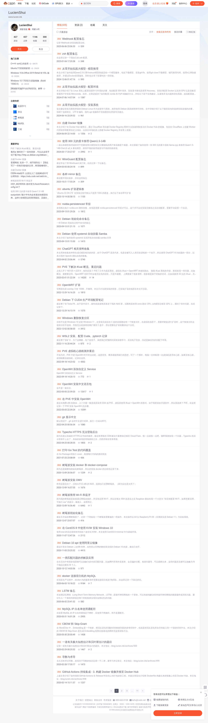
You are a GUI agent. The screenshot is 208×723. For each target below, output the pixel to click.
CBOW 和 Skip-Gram (72, 623)
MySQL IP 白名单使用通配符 (76, 609)
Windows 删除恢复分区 (73, 318)
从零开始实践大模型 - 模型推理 (78, 68)
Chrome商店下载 (120, 707)
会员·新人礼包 (160, 3)
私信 (41, 49)
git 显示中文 (66, 417)
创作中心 (183, 3)
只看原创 (62, 32)
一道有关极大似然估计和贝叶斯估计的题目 (84, 642)
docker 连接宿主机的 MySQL (76, 575)
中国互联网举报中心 (105, 707)
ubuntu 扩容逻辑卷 (70, 189)
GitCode (44, 3)
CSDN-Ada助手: (18, 173)
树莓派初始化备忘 (70, 513)
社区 (34, 3)
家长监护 (78, 707)
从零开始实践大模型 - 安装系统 (78, 104)
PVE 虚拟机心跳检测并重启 (75, 351)
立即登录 (178, 713)
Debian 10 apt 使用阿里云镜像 (77, 542)
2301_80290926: (18, 184)
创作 (197, 3)
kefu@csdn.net (139, 700)
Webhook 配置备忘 (70, 38)
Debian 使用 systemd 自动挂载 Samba (82, 233)
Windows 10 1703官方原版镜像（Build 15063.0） (28, 82)
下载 (27, 3)
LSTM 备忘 (66, 590)
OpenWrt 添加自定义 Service (76, 369)
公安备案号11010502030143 (84, 704)
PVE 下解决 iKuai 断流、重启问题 (79, 266)
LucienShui (17, 12)
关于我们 (79, 700)
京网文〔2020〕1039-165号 (124, 704)
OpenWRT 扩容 (68, 285)
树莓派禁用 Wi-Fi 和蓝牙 (74, 494)
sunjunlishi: (16, 195)
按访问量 (178, 32)
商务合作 (98, 700)
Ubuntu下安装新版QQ (25, 68)
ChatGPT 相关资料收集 (73, 248)
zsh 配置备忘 (67, 53)
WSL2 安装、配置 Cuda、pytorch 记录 (82, 336)
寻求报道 (107, 700)
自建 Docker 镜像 (69, 123)
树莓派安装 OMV (69, 480)
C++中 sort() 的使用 (24, 63)
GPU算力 (57, 3)
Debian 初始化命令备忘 (73, 218)
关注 (19, 49)
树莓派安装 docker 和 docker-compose (82, 465)
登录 (145, 3)
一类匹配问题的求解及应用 (75, 557)
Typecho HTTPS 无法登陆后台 (77, 432)
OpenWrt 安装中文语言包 (74, 384)
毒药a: (14, 152)
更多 (69, 3)
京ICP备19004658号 (104, 704)
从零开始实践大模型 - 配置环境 (78, 86)
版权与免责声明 (145, 707)
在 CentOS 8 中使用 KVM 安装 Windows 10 (85, 528)
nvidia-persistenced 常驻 (74, 204)
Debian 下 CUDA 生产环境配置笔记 (80, 299)
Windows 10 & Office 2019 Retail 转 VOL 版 (30, 74)
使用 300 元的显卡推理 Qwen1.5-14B (81, 141)
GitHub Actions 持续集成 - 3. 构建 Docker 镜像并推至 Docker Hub (97, 671)
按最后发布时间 (163, 32)
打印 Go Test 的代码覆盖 (74, 450)
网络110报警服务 (89, 707)
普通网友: (15, 162)
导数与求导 (66, 656)
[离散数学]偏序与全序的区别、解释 (28, 90)
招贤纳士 (89, 700)
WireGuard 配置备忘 (71, 159)
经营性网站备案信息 (143, 704)
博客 (20, 3)
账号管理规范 (132, 707)
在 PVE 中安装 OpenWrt (74, 399)
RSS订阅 (191, 32)
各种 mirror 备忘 (69, 174)
